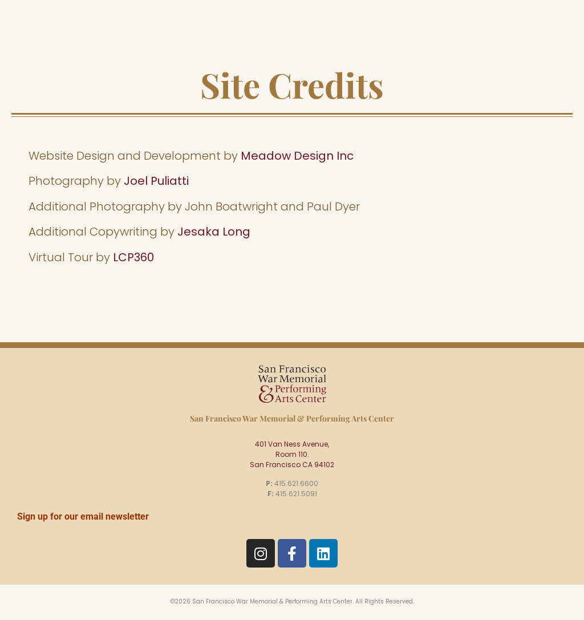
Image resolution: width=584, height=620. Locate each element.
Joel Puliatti (156, 181)
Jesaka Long (213, 232)
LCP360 (133, 257)
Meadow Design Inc (297, 156)
